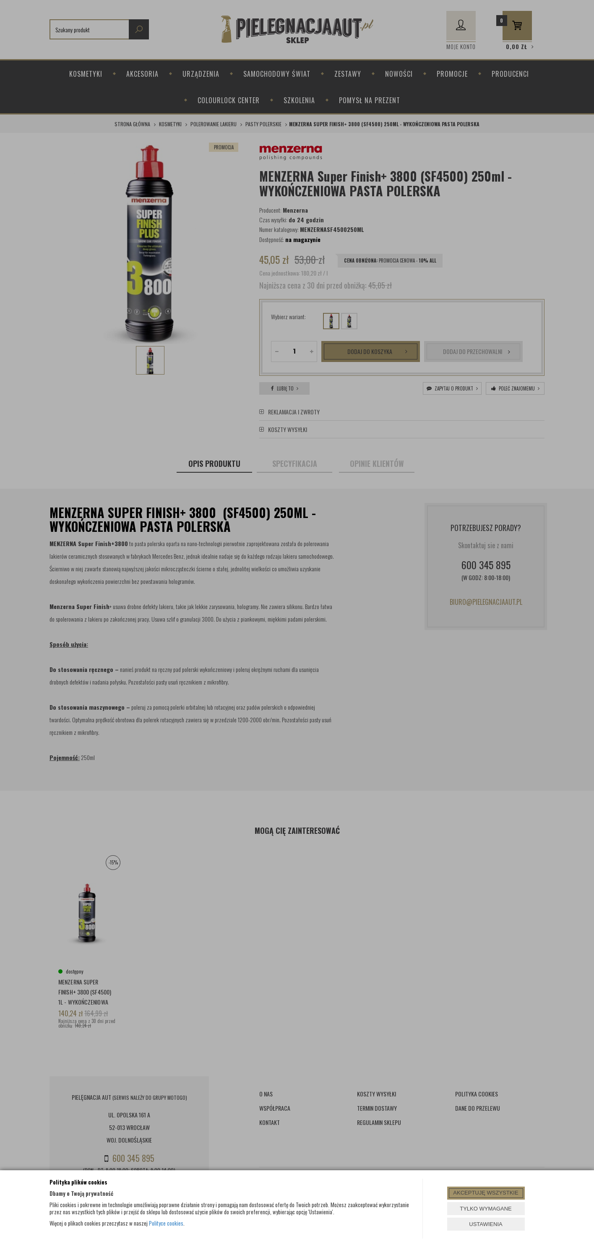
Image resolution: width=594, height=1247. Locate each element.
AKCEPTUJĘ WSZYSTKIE (485, 1193)
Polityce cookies (166, 1223)
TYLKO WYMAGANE (486, 1208)
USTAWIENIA (485, 1224)
